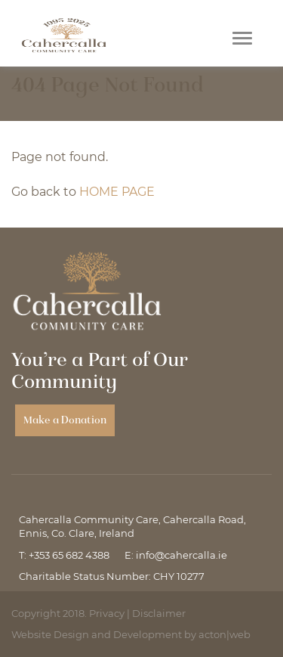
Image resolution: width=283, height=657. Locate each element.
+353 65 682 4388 (69, 555)
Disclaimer (159, 613)
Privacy (107, 613)
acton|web (224, 634)
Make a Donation (64, 420)
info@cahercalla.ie (181, 555)
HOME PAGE (117, 191)
